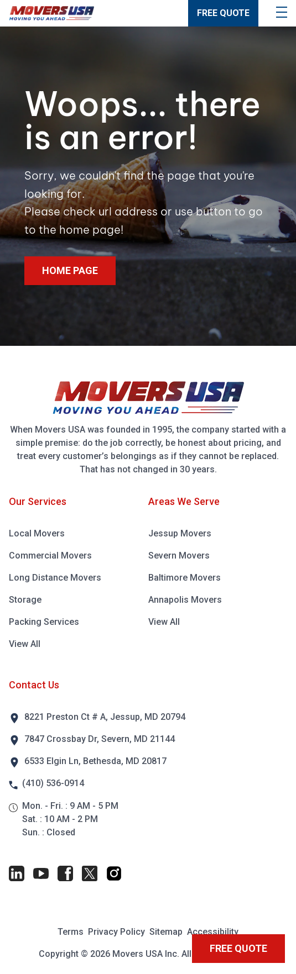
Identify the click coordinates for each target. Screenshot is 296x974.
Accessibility (212, 931)
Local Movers (37, 533)
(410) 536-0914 (53, 783)
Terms (71, 931)
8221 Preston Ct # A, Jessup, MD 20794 (104, 717)
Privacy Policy (116, 931)
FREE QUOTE (223, 13)
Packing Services (44, 622)
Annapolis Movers (185, 599)
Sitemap (166, 931)
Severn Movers (179, 555)
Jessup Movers (179, 533)
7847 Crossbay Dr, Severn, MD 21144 (99, 739)
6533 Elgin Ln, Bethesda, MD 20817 (95, 761)
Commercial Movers (50, 555)
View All (24, 644)
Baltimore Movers (184, 577)
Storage (25, 599)
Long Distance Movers (55, 577)
